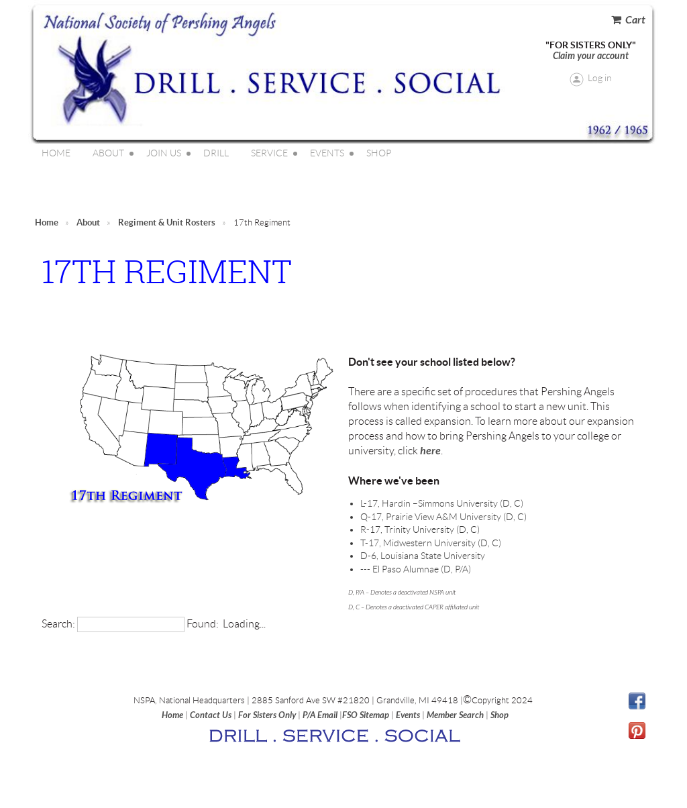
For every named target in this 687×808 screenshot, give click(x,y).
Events (408, 715)
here (430, 450)
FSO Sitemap (365, 715)
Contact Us (210, 715)
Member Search (455, 715)
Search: (58, 623)
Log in (600, 77)
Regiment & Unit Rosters (166, 222)
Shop (499, 715)
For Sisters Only (267, 715)
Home (46, 222)
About (88, 222)
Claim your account (591, 56)
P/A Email (320, 715)
